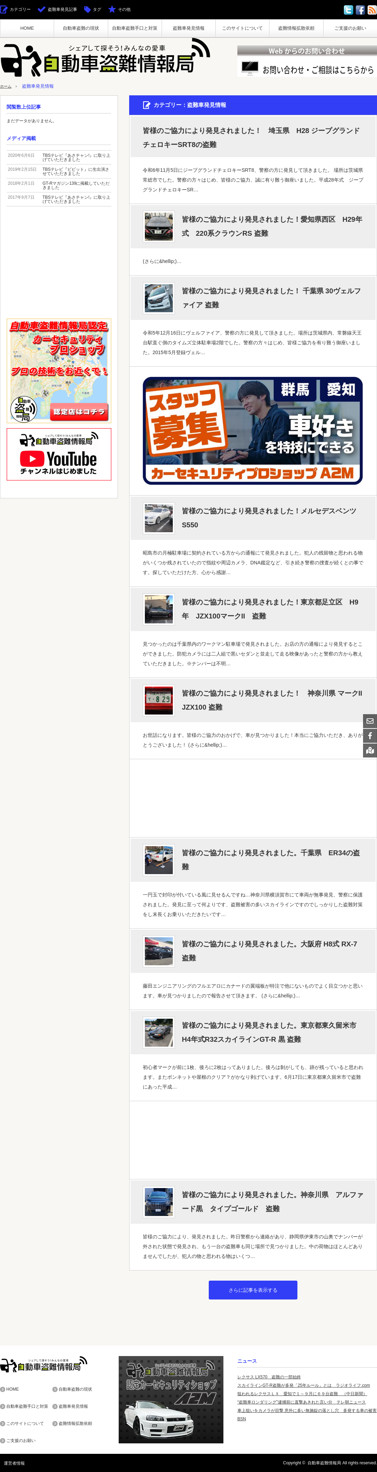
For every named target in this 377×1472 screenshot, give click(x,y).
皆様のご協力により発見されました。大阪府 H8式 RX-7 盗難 (269, 951)
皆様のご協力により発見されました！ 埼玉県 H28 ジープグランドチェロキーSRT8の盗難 (251, 137)
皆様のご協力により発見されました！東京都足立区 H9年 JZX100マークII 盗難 (270, 609)
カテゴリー (20, 9)
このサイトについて (242, 28)
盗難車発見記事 (62, 9)
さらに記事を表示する (253, 1290)
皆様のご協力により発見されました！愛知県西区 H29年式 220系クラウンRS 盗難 (272, 226)
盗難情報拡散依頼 (296, 28)
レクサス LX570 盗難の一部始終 (269, 1377)
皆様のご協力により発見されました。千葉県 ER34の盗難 (271, 860)
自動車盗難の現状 (81, 28)
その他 (124, 9)
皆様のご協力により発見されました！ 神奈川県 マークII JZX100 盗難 (272, 700)
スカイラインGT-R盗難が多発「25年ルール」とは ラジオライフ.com (303, 1385)
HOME (27, 28)
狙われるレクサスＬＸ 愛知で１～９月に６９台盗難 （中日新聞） (302, 1393)
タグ (97, 9)
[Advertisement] (253, 798)
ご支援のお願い (350, 28)
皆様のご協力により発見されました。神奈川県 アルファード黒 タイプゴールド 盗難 (272, 1202)
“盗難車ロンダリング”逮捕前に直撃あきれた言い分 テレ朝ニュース (301, 1402)
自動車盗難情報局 (324, 1462)
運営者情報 (10, 1462)
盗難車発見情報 (189, 28)
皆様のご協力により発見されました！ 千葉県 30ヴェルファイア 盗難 (271, 298)
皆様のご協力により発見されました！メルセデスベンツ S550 (272, 518)
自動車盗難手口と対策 (134, 28)
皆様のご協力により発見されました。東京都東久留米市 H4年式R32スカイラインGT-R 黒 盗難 (272, 1032)
